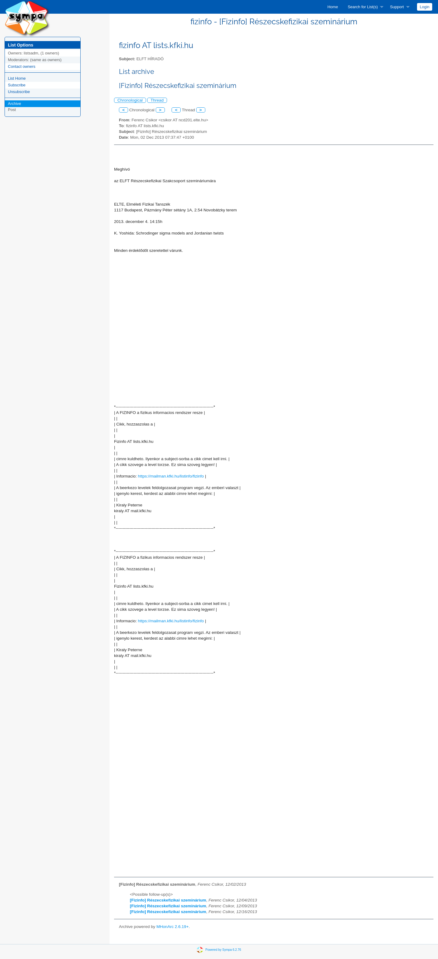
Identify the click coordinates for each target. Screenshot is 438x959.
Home (332, 7)
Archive (14, 103)
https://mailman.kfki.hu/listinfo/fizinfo (171, 476)
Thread (157, 100)
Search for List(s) (363, 7)
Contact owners (21, 66)
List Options (20, 45)
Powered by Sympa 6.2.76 (223, 949)
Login (424, 7)
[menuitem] (332, 7)
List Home (17, 78)
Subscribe (17, 85)
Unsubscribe (19, 91)
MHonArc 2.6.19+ (172, 926)
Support (397, 7)
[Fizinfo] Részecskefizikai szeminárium (168, 900)
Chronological (130, 100)
